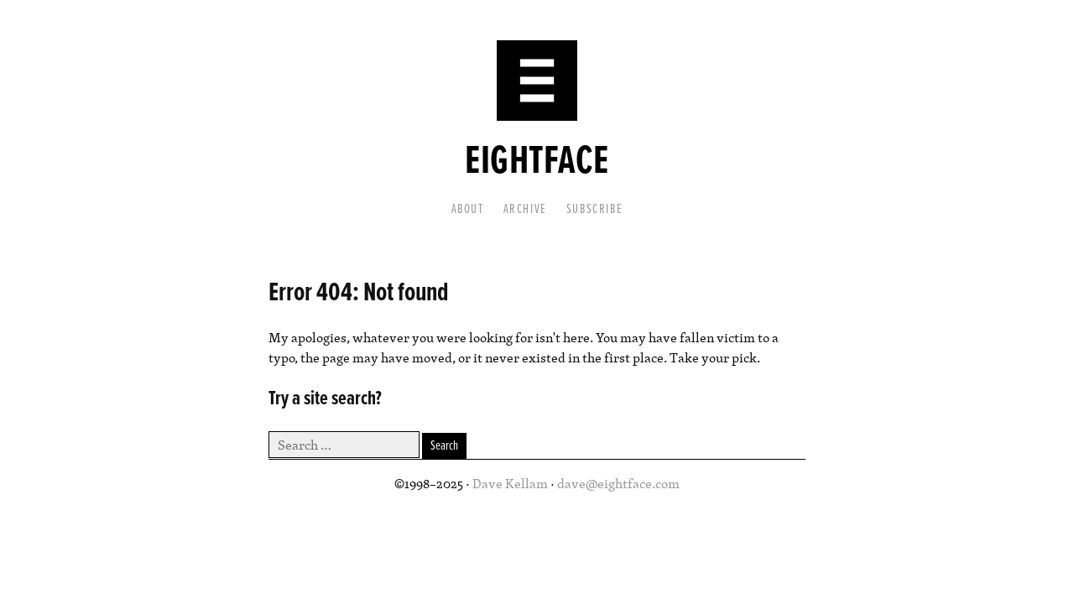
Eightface (536, 162)
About (467, 209)
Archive (525, 209)
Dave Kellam (510, 483)
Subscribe (594, 209)
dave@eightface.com (618, 483)
